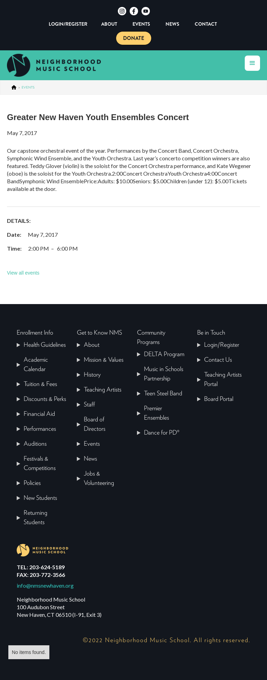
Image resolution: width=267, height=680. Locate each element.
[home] (59, 65)
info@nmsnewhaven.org (45, 585)
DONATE (133, 38)
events (28, 87)
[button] (252, 63)
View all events (23, 273)
